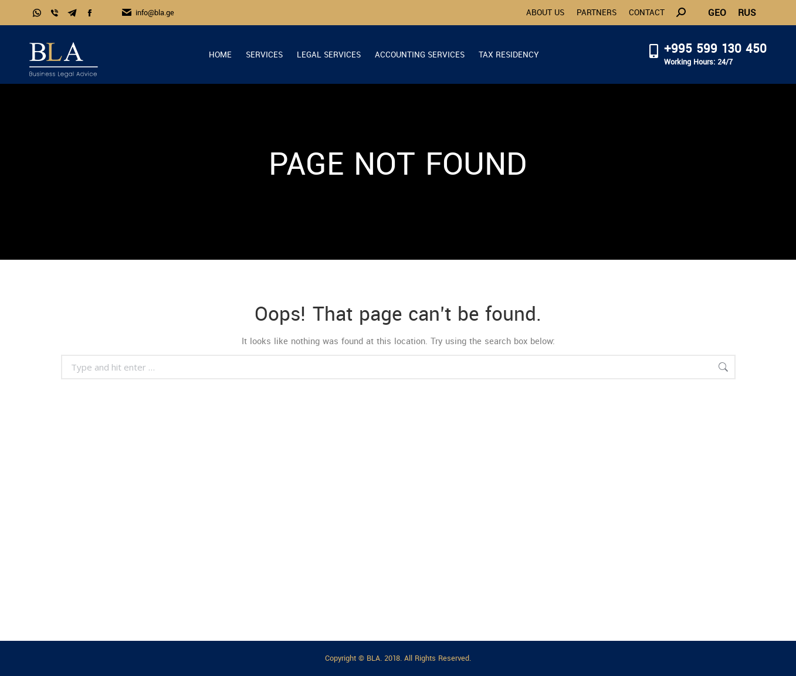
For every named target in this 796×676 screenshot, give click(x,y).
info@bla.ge (147, 12)
